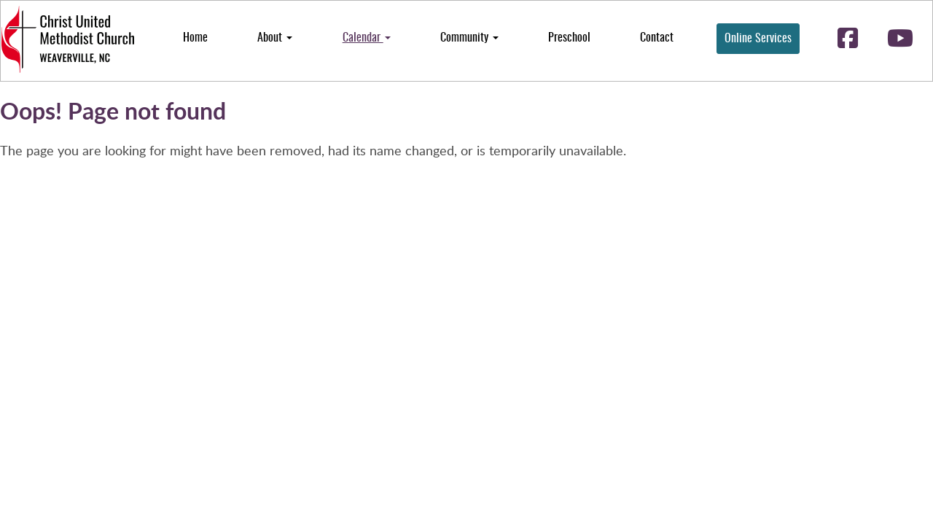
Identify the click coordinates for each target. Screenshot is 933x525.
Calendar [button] (367, 38)
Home (195, 38)
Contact (657, 38)
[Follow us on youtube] (900, 40)
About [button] (274, 38)
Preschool (569, 38)
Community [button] (469, 38)
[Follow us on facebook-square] (847, 40)
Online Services (758, 38)
